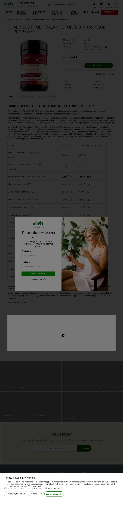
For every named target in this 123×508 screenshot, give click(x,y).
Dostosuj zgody (36, 494)
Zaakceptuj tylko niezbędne (16, 494)
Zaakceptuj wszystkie (54, 494)
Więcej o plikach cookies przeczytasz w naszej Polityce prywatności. (33, 488)
